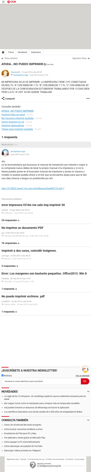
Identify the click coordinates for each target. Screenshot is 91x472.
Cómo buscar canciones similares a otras (23, 429)
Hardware (22, 52)
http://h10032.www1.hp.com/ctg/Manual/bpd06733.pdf (32, 188)
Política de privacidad (55, 459)
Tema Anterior (11, 58)
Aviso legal (79, 459)
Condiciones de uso (36, 459)
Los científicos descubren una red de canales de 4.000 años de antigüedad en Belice (43, 412)
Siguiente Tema (79, 58)
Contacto (69, 459)
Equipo (24, 459)
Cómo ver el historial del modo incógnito (22, 425)
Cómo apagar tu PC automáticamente (22, 442)
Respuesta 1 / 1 (10, 144)
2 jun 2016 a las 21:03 (39, 75)
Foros (11, 52)
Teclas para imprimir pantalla (17, 129)
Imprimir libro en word (13, 114)
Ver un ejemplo (82, 375)
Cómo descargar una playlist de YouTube (23, 446)
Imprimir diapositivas (13, 125)
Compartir (10, 98)
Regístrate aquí (13, 459)
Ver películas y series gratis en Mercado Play (24, 437)
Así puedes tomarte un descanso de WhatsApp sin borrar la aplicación (36, 407)
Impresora (36, 52)
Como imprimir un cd (13, 121)
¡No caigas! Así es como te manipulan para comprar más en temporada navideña (41, 403)
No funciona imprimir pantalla (18, 118)
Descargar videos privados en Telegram (22, 450)
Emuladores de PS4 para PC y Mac (20, 433)
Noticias (7, 375)
